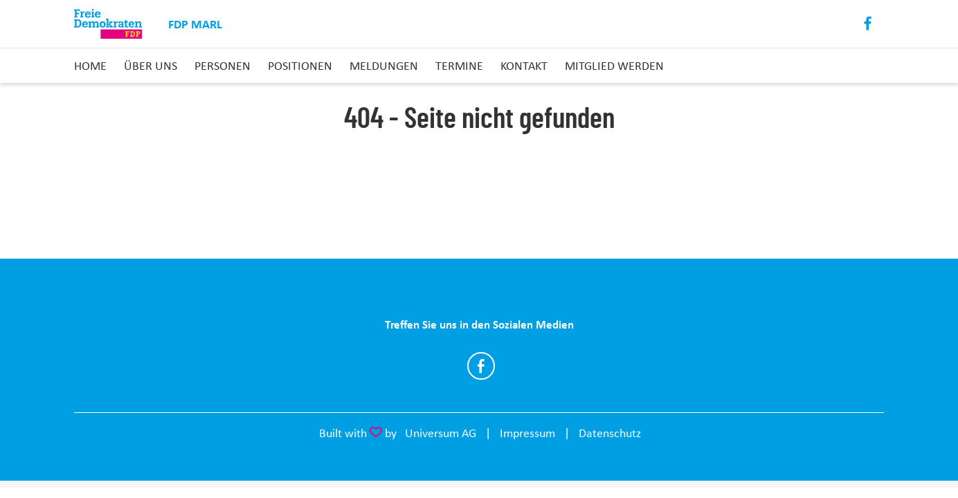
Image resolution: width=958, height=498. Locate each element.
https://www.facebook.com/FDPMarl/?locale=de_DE (481, 366)
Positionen (300, 65)
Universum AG (440, 433)
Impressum (527, 433)
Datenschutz (610, 433)
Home (90, 65)
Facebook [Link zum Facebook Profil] (868, 23)
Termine (459, 65)
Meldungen (384, 65)
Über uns (150, 65)
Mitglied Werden (614, 65)
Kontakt (524, 65)
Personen (223, 65)
